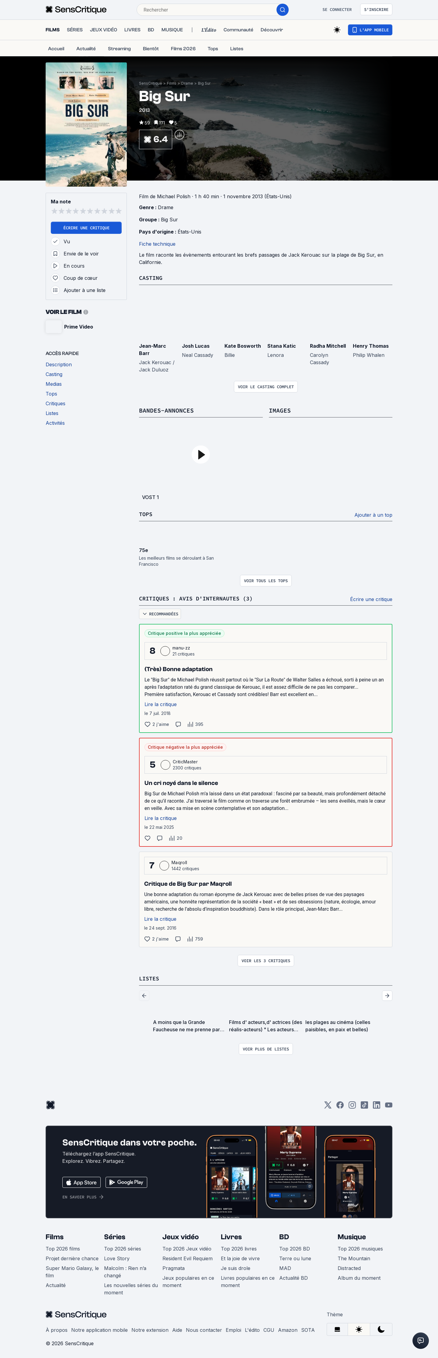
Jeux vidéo (180, 1236)
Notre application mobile (99, 1329)
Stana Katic (281, 346)
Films (171, 83)
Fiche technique (157, 244)
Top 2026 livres (239, 1247)
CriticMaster (185, 760)
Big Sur (204, 83)
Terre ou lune (295, 1257)
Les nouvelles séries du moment (131, 1287)
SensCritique (150, 83)
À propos (57, 1329)
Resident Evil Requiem (187, 1257)
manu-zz (181, 646)
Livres (231, 1236)
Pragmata (173, 1267)
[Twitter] (328, 1105)
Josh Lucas (196, 346)
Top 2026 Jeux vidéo (186, 1247)
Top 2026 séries (122, 1247)
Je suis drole (235, 1267)
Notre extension (150, 1329)
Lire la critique (160, 703)
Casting (152, 277)
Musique (352, 1236)
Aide (177, 1329)
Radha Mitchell (328, 346)
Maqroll (179, 861)
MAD (285, 1267)
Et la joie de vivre (240, 1257)
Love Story (117, 1257)
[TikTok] (364, 1105)
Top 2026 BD (294, 1247)
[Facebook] (340, 1105)
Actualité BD (293, 1277)
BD (284, 1236)
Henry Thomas (371, 346)
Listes (150, 977)
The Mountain (354, 1257)
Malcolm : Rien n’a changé (125, 1270)
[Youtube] (388, 1105)
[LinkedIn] (376, 1105)
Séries (114, 1236)
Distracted (349, 1267)
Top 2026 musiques (360, 1247)
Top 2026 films (63, 1247)
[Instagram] (352, 1105)
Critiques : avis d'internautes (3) (201, 597)
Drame (187, 83)
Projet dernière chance (72, 1257)
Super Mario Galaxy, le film (72, 1270)
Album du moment (359, 1277)
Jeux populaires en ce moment (188, 1280)
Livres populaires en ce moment (248, 1280)
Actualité (56, 1284)
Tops (146, 513)
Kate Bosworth (242, 346)
